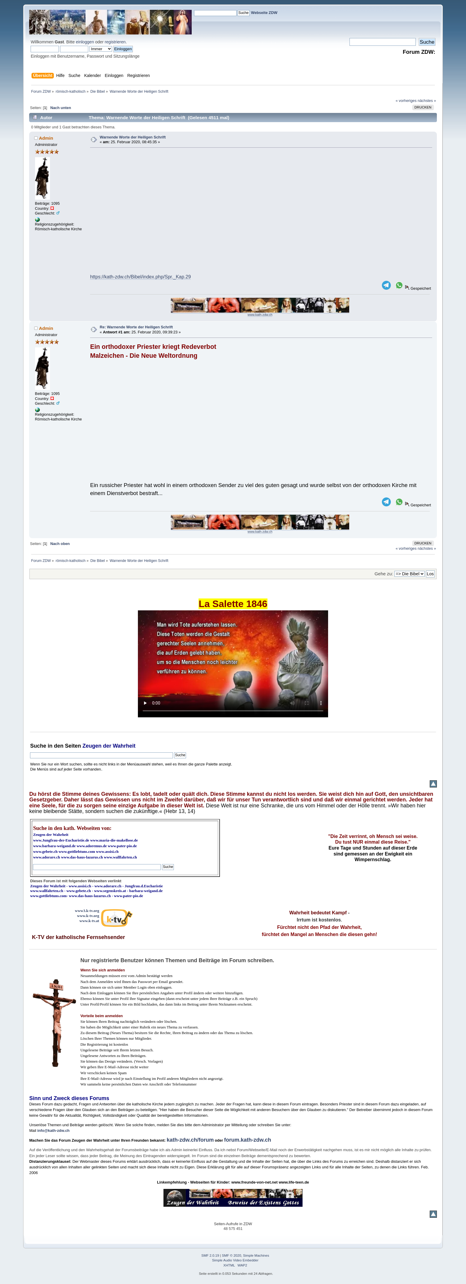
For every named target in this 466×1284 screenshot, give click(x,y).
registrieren (115, 42)
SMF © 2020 (231, 1255)
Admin (46, 138)
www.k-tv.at (89, 921)
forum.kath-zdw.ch (247, 1140)
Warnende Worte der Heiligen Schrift (133, 137)
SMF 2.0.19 (210, 1255)
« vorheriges (406, 100)
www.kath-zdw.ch (260, 314)
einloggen (85, 42)
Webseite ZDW (264, 12)
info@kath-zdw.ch (53, 1130)
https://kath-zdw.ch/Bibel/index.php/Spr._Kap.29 (140, 276)
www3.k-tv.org (87, 910)
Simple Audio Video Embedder (235, 1260)
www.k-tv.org (88, 915)
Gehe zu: (383, 573)
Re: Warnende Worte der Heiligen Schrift (136, 327)
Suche (38, 746)
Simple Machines (256, 1255)
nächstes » (427, 100)
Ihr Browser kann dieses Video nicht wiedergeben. (233, 663)
